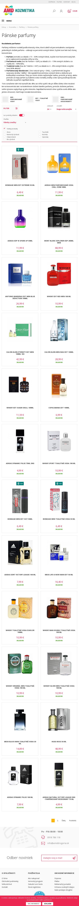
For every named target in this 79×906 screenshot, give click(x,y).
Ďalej (64, 820)
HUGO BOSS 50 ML (59, 741)
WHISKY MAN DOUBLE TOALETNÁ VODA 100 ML (59, 631)
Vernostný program (35, 881)
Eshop (4, 27)
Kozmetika (12, 27)
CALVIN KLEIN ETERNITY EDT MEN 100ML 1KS (20, 353)
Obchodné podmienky (10, 881)
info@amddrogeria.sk (58, 843)
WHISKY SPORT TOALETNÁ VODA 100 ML (58, 463)
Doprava (52, 2)
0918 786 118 (53, 837)
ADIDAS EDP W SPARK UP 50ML (20, 241)
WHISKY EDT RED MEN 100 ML (59, 296)
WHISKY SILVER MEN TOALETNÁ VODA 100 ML (58, 687)
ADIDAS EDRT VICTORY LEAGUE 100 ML (20, 575)
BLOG (73, 2)
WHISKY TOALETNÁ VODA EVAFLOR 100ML (20, 631)
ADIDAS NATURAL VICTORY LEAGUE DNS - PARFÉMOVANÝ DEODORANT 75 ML (59, 798)
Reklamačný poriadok (62, 884)
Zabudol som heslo (35, 884)
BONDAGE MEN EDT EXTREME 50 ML (20, 185)
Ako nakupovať (33, 878)
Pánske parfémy (33, 27)
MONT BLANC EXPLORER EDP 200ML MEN (59, 242)
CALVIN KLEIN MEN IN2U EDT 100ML (59, 352)
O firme (4, 878)
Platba (59, 2)
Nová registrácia (34, 887)
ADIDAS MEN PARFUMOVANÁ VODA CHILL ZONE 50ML (59, 186)
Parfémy (22, 27)
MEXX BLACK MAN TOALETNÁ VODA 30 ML (20, 742)
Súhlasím (47, 904)
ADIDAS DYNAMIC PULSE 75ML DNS (20, 463)
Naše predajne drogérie (63, 890)
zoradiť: (59, 106)
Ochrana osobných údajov (64, 887)
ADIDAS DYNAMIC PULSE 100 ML (20, 797)
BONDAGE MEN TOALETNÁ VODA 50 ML (59, 519)
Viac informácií (33, 904)
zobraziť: (50, 106)
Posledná (72, 820)
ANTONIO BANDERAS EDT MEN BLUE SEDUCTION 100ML (20, 297)
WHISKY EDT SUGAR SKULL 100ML (20, 408)
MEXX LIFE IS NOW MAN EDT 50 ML (59, 575)
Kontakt (67, 2)
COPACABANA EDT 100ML (58, 408)
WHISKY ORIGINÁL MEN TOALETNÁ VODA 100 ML (20, 687)
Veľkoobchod (7, 884)
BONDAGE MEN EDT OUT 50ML (20, 519)
